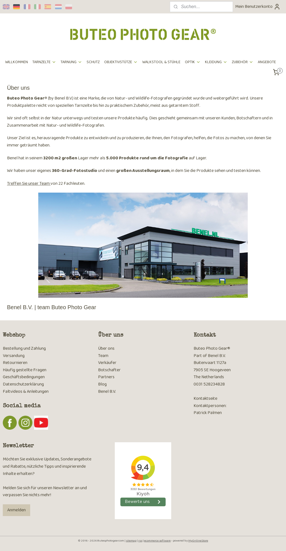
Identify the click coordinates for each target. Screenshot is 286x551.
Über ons (106, 348)
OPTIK (193, 62)
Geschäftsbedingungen (24, 376)
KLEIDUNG (216, 62)
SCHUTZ (93, 62)
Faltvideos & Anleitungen (26, 391)
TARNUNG (71, 62)
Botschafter (109, 369)
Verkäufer (107, 362)
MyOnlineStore (198, 540)
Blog (102, 384)
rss (140, 540)
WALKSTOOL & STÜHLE (161, 62)
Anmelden (16, 510)
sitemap (131, 540)
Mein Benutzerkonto (257, 6)
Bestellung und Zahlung (24, 348)
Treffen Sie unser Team (29, 183)
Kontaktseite (205, 398)
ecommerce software (157, 540)
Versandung (14, 355)
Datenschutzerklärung (23, 384)
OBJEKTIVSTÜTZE (121, 62)
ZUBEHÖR (242, 62)
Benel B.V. (107, 391)
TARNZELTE (44, 62)
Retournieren (15, 362)
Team (103, 355)
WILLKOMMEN (16, 62)
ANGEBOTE (267, 62)
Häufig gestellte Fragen (24, 369)
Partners (106, 376)
